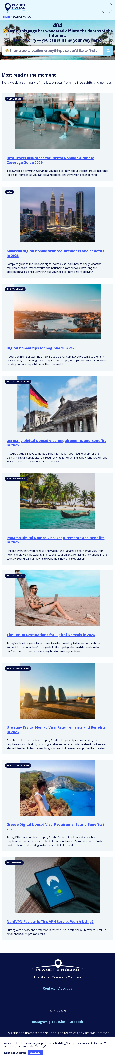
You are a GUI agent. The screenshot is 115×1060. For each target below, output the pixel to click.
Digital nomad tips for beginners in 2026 (41, 349)
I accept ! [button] (35, 1052)
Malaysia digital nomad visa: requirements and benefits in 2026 (55, 254)
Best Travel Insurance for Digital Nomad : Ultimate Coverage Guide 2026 (50, 161)
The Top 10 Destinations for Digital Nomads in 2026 (51, 635)
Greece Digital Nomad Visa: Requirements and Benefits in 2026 (57, 827)
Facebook (75, 1023)
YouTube (58, 1023)
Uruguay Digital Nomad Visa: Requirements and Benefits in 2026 (56, 730)
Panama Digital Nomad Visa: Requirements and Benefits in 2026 (55, 541)
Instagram (40, 1023)
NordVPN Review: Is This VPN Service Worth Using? (50, 922)
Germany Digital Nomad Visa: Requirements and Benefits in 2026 (56, 444)
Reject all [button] (9, 1052)
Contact (49, 989)
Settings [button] (21, 1052)
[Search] (108, 51)
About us (65, 989)
